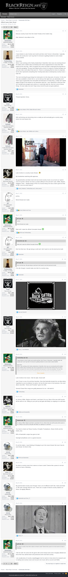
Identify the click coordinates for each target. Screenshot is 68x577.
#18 (65, 482)
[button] (18, 14)
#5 (65, 136)
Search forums (10, 17)
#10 (65, 259)
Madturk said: (20, 420)
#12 (65, 317)
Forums (4, 14)
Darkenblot (4, 24)
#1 (65, 30)
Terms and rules (49, 573)
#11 (65, 279)
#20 (65, 540)
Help (63, 573)
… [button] (8, 27)
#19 (65, 503)
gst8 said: (19, 544)
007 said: (19, 218)
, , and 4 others (29, 131)
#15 (65, 416)
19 (11, 27)
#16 (65, 442)
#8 (65, 215)
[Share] (63, 31)
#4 (65, 114)
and (25, 210)
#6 (65, 169)
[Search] (65, 14)
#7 (65, 193)
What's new (13, 14)
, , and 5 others (30, 109)
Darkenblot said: (21, 240)
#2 (65, 51)
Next (15, 27)
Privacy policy (57, 573)
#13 (65, 354)
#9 (65, 237)
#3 (65, 94)
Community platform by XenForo (23, 575)
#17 (65, 462)
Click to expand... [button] (41, 373)
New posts (3, 17)
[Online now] (8, 404)
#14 (65, 396)
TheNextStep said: (21, 357)
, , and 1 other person (30, 188)
